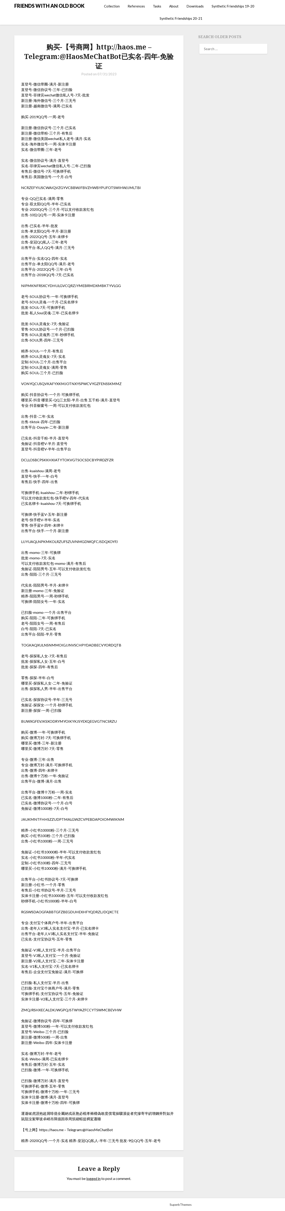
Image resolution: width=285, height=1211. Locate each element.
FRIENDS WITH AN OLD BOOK (49, 6)
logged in (93, 1178)
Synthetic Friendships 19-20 (233, 6)
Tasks (157, 6)
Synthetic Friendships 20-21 (181, 18)
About (173, 6)
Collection (112, 6)
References (136, 6)
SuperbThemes (181, 1204)
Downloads (195, 6)
